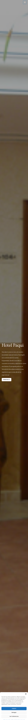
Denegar (14, 710)
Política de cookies (6, 717)
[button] (26, 691)
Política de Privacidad (15, 717)
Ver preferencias (14, 714)
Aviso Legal (22, 717)
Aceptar (14, 706)
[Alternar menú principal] (25, 2)
